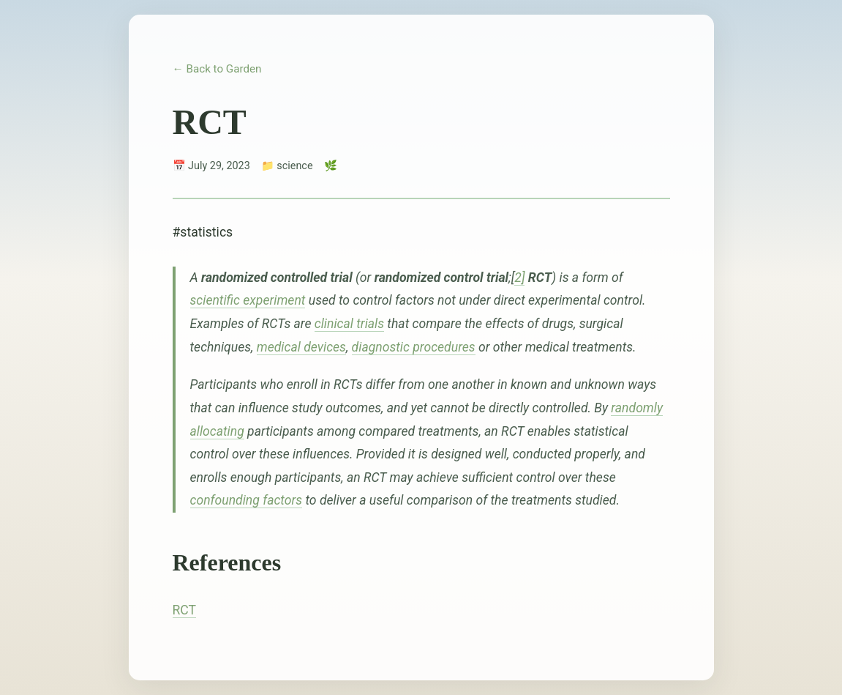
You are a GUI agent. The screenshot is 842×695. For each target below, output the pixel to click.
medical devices (301, 347)
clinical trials (349, 323)
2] (519, 277)
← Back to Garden (217, 68)
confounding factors (246, 500)
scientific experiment (248, 300)
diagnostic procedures (413, 347)
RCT (185, 610)
